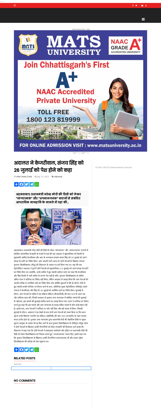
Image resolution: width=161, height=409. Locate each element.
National (58, 176)
